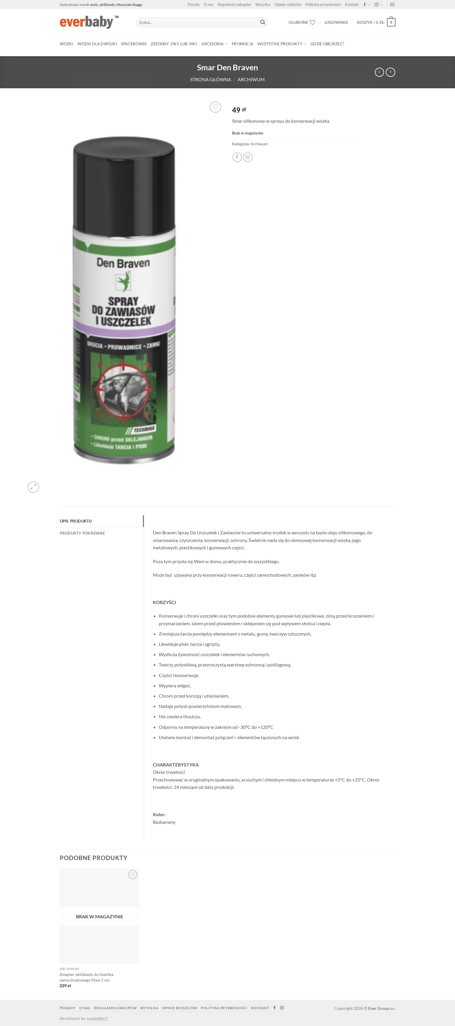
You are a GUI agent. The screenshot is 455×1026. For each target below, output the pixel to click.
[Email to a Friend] (248, 157)
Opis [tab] (64, 521)
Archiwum (251, 79)
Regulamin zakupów (234, 4)
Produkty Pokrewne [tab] (82, 533)
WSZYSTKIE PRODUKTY (281, 43)
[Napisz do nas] (392, 5)
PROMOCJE (242, 43)
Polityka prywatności (323, 4)
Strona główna (210, 79)
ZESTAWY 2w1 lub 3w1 (174, 43)
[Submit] (263, 22)
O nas (209, 4)
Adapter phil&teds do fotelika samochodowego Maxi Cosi (86, 977)
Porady (194, 4)
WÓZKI (66, 43)
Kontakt (352, 4)
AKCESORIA (214, 43)
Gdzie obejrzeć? (327, 43)
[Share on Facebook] (237, 157)
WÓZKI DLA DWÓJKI (97, 43)
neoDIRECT (97, 1018)
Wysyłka (262, 4)
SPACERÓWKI (134, 43)
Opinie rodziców (287, 4)
